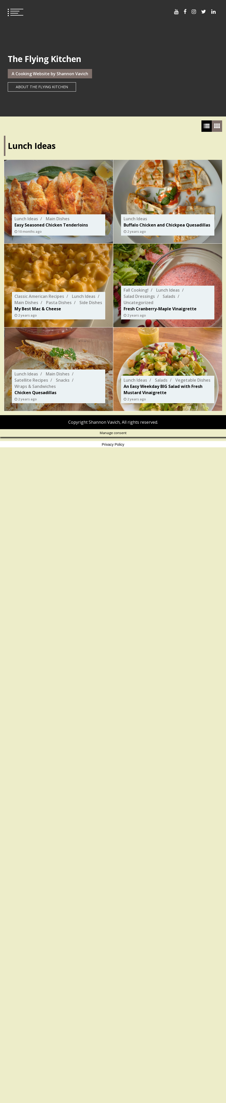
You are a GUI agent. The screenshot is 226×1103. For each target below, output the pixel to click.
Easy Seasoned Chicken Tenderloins (51, 225)
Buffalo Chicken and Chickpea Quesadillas (167, 225)
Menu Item (176, 12)
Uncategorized (138, 302)
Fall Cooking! (136, 290)
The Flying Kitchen (44, 58)
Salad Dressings (139, 296)
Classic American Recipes (39, 296)
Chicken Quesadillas (35, 392)
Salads (169, 296)
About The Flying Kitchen (42, 86)
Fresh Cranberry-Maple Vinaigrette (160, 309)
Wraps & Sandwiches (35, 386)
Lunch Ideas (26, 219)
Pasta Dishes (59, 302)
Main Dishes (58, 219)
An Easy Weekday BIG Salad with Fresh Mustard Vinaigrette (163, 389)
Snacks (63, 380)
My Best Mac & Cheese (37, 309)
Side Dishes (90, 302)
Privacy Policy (113, 444)
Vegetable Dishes (192, 380)
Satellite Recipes (31, 380)
